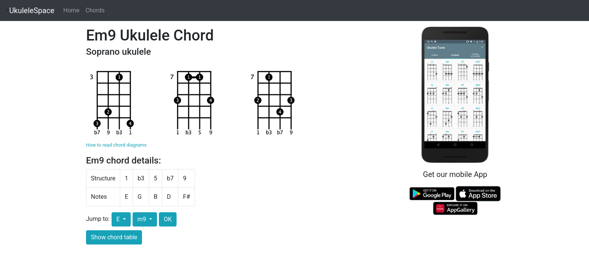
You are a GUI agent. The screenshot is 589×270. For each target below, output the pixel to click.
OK (168, 219)
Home (71, 10)
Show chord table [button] (114, 237)
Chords (95, 10)
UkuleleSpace (31, 10)
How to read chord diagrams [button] (116, 145)
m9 (142, 219)
